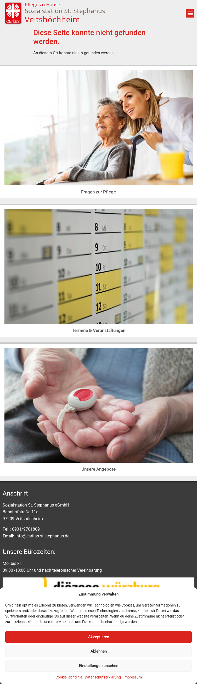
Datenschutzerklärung (103, 677)
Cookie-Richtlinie (68, 677)
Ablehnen (99, 651)
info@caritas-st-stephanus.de (42, 535)
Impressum (132, 677)
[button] (190, 13)
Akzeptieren (98, 637)
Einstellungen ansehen (98, 665)
